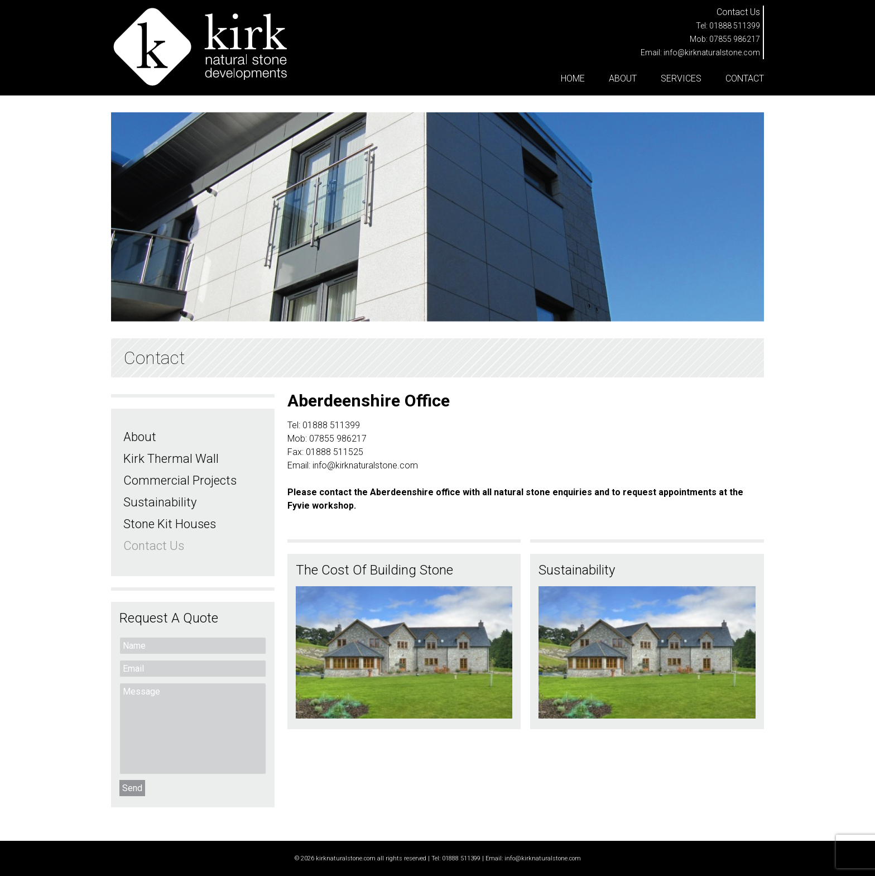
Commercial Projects (180, 480)
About (623, 78)
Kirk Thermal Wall (171, 459)
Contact (744, 78)
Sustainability (159, 502)
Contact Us (153, 546)
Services (681, 78)
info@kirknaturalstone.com (712, 52)
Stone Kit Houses (169, 524)
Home (573, 78)
